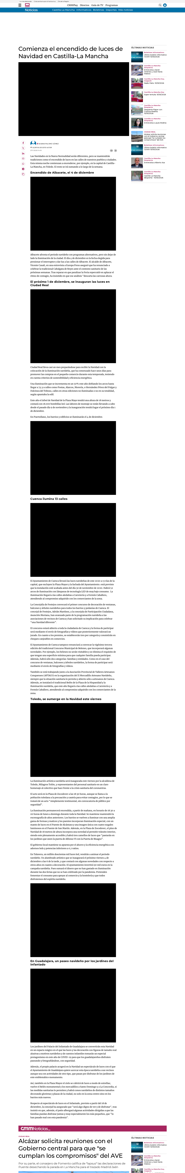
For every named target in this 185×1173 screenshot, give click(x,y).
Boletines (98, 10)
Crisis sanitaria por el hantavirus (45, 1)
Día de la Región (63, 1)
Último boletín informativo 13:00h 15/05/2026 (155, 56)
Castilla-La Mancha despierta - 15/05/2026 (153, 177)
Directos (85, 5)
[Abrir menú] (19, 5)
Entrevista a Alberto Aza (154, 163)
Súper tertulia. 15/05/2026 (155, 95)
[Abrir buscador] (160, 5)
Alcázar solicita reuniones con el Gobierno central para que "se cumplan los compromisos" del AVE (155, 137)
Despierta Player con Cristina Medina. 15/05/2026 (153, 111)
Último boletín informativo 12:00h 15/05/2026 (155, 149)
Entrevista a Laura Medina (155, 123)
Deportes (111, 10)
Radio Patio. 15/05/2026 (154, 83)
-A (115, 151)
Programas (111, 5)
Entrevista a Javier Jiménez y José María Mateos (153, 72)
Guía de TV (97, 5)
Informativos (83, 10)
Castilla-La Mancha (63, 10)
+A (111, 151)
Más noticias (125, 10)
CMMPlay (73, 5)
